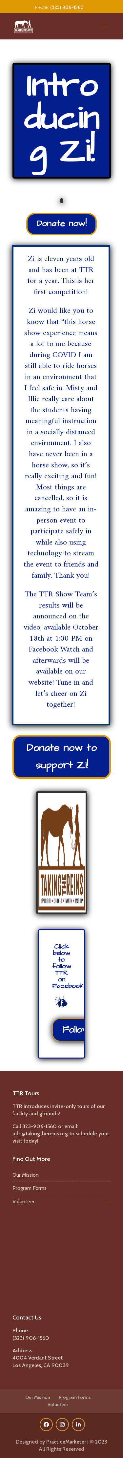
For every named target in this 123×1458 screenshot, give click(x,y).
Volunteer (23, 1201)
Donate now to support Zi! (62, 757)
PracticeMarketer (66, 1442)
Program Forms (29, 1188)
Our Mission (25, 1175)
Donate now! (61, 223)
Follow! (76, 1030)
